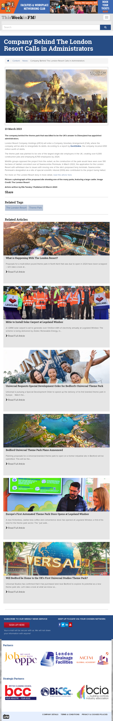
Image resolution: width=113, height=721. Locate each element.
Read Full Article (15, 271)
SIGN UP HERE (17, 625)
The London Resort (16, 207)
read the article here (62, 175)
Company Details (50, 715)
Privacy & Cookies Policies (95, 715)
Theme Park (35, 207)
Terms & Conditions (70, 715)
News (25, 61)
